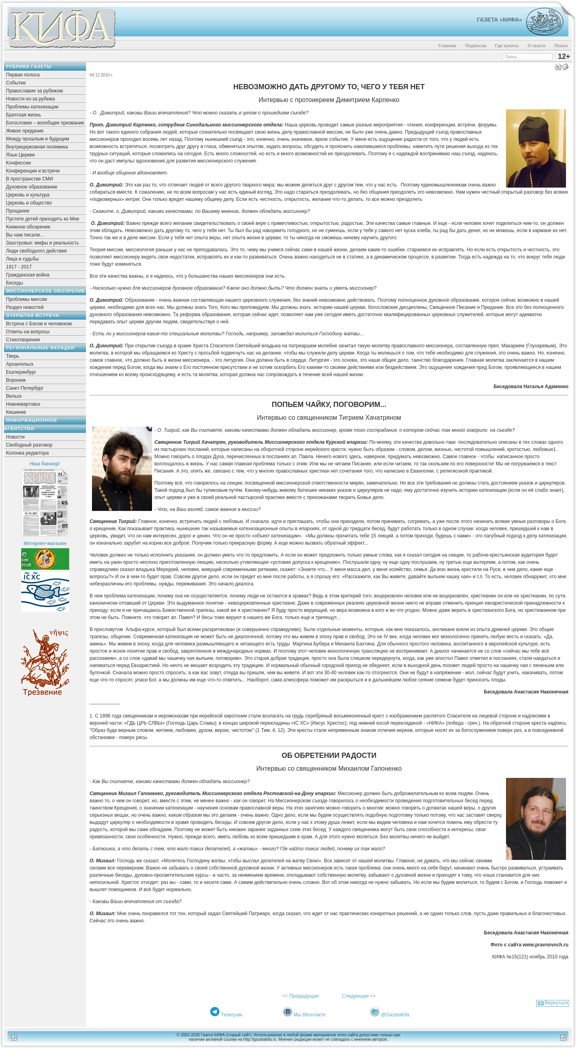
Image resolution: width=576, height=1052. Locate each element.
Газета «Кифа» (499, 19)
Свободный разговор (29, 445)
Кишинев (16, 412)
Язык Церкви (20, 155)
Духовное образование (31, 187)
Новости (15, 437)
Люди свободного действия (36, 251)
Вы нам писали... (25, 235)
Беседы (14, 283)
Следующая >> (359, 996)
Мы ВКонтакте (310, 1015)
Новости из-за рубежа (30, 99)
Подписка (475, 45)
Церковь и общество (29, 203)
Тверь (12, 356)
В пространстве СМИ (29, 179)
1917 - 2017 (19, 267)
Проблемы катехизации (32, 107)
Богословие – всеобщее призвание (45, 123)
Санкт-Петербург (25, 388)
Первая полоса (23, 75)
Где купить (507, 45)
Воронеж (16, 380)
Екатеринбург (21, 372)
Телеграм (231, 1015)
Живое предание (25, 131)
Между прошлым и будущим (37, 139)
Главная (447, 45)
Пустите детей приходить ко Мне (42, 219)
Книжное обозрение (28, 227)
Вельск (14, 396)
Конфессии (18, 163)
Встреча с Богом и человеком (39, 324)
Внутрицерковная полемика (37, 147)
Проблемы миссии (26, 299)
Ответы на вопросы (28, 332)
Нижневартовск (23, 404)
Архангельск (20, 364)
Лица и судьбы (22, 259)
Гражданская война (27, 275)
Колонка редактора (27, 453)
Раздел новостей (25, 307)
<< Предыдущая (300, 996)
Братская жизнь (23, 115)
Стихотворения (23, 340)
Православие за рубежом (34, 91)
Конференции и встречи (33, 171)
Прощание (18, 211)
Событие (16, 83)
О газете (537, 45)
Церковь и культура (28, 195)
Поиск (561, 45)
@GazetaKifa (395, 1015)
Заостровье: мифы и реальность (42, 243)
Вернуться (556, 1003)
